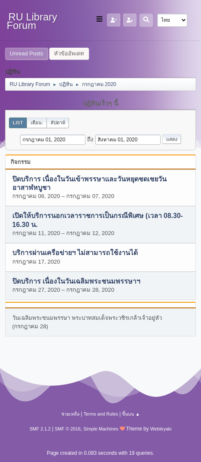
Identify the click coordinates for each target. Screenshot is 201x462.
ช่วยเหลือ (70, 413)
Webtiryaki (160, 428)
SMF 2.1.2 (40, 428)
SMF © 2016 (68, 428)
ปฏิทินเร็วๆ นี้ (100, 103)
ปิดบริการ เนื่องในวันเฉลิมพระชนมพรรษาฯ (76, 281)
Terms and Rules (101, 413)
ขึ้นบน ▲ (131, 413)
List (18, 122)
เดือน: (37, 122)
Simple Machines (100, 428)
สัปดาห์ (58, 122)
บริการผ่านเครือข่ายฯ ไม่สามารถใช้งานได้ (75, 253)
